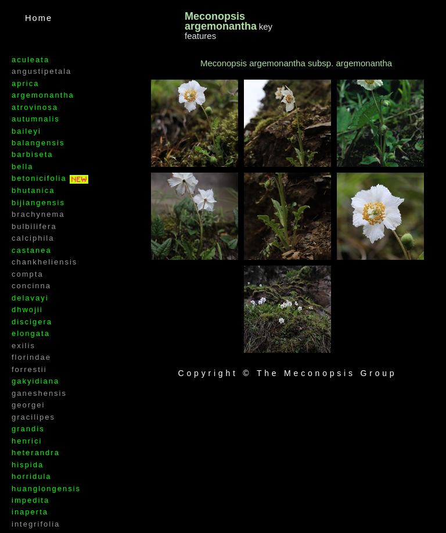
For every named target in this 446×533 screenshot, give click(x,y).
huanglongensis (46, 488)
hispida (28, 464)
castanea (32, 250)
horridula (32, 476)
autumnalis (36, 119)
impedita (30, 500)
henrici (27, 441)
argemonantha (43, 95)
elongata (31, 333)
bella (22, 166)
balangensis (38, 142)
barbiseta (32, 154)
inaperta (30, 511)
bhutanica (33, 190)
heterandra (36, 452)
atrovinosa (35, 107)
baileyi (26, 131)
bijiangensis (38, 202)
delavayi (30, 298)
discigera (32, 321)
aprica (25, 83)
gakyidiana (35, 381)
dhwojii (27, 309)
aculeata (30, 59)
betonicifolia (41, 178)
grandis (28, 428)
